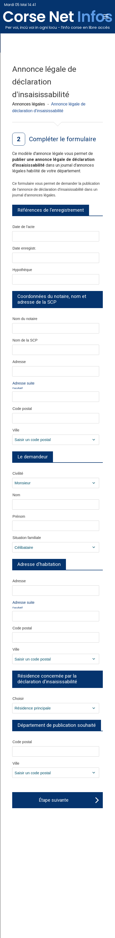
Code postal (22, 409)
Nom (16, 495)
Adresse (19, 362)
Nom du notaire (24, 319)
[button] (106, 16)
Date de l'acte (23, 227)
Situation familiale (26, 538)
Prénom (18, 516)
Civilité (17, 473)
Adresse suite (23, 385)
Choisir (18, 699)
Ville (15, 430)
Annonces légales (28, 104)
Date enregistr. (24, 248)
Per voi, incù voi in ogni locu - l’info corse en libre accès (57, 27)
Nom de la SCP (24, 340)
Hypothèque (22, 270)
